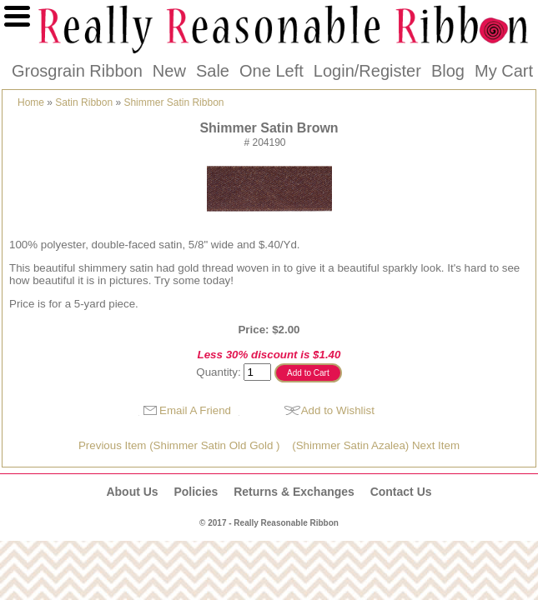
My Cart (504, 71)
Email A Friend (195, 410)
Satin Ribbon (84, 102)
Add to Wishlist (338, 410)
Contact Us (401, 491)
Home (31, 102)
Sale (212, 71)
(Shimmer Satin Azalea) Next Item (376, 445)
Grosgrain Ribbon (77, 71)
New (169, 71)
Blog (448, 71)
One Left (271, 71)
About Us (132, 491)
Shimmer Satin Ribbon (173, 102)
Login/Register (367, 71)
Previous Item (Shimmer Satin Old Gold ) (178, 445)
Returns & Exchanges (294, 491)
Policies (195, 491)
